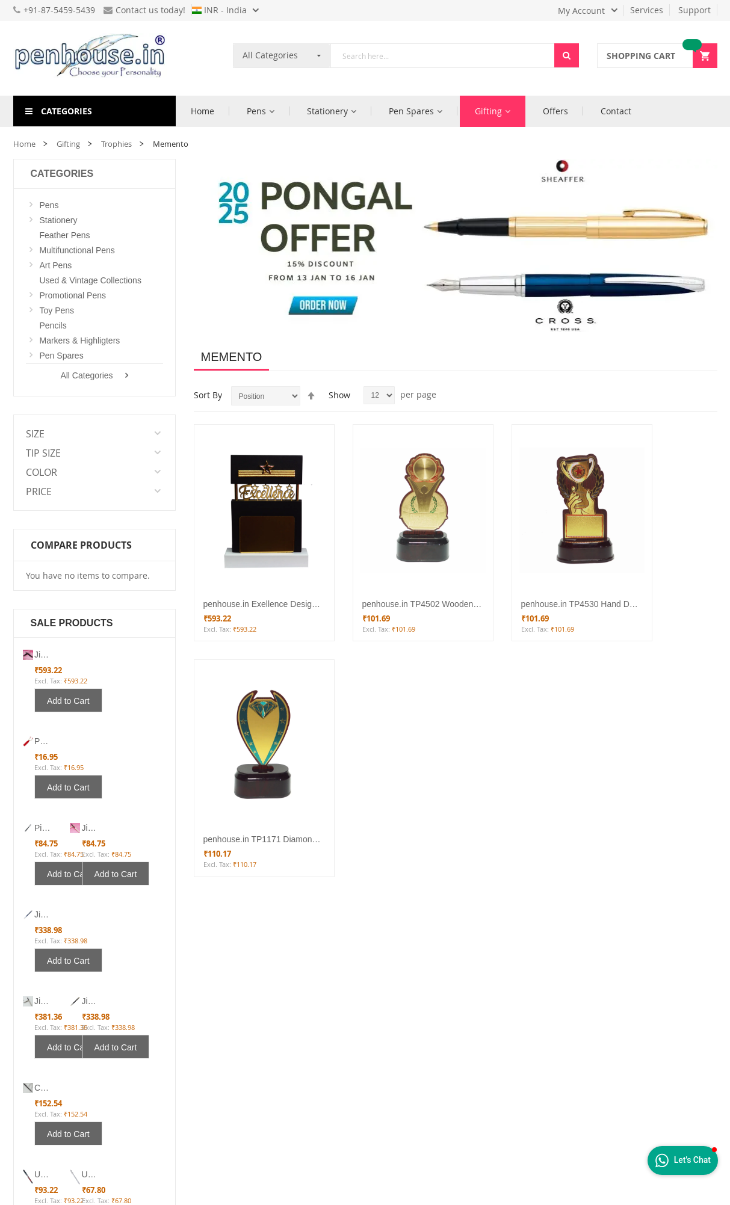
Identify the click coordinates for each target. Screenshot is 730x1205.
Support (694, 10)
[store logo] (94, 58)
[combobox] (442, 55)
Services (646, 10)
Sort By (208, 395)
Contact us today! (144, 10)
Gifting (68, 143)
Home (24, 143)
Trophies (116, 143)
